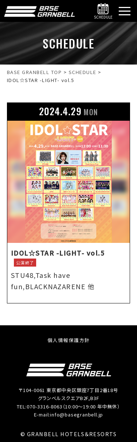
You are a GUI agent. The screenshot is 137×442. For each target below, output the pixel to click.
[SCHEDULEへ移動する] (82, 72)
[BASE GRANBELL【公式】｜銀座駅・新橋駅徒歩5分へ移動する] (34, 72)
